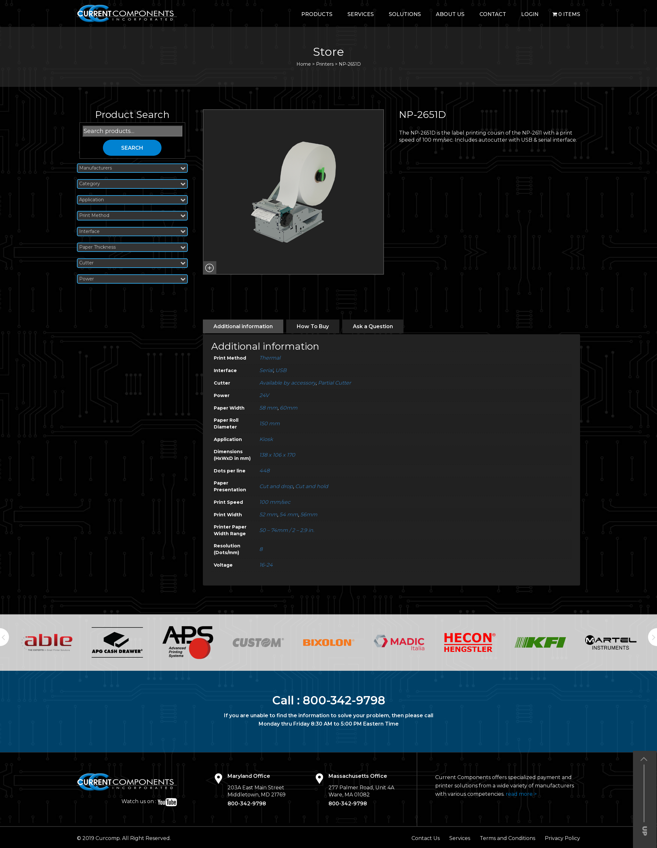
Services (360, 14)
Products (316, 14)
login (529, 14)
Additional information (243, 326)
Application (132, 199)
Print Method (132, 215)
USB (281, 370)
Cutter (132, 263)
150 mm (269, 423)
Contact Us (426, 838)
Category (132, 183)
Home (303, 64)
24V (264, 395)
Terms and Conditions (507, 838)
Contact (492, 14)
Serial (266, 370)
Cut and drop (276, 486)
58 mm (268, 408)
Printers (325, 64)
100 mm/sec (274, 502)
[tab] (243, 326)
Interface (132, 231)
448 (264, 471)
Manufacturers (132, 168)
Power (132, 279)
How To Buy (313, 326)
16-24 (266, 565)
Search (132, 148)
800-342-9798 (344, 700)
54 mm (288, 514)
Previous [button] (4, 637)
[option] (47, 642)
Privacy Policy (562, 838)
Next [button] (652, 637)
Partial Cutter (334, 383)
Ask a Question (373, 326)
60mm (288, 408)
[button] (209, 268)
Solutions (405, 14)
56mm (308, 514)
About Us (450, 14)
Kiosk (266, 439)
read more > (521, 794)
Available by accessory (287, 383)
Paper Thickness (132, 247)
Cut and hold (311, 486)
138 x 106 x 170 (277, 455)
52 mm (268, 514)
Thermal (269, 358)
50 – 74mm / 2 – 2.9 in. (286, 530)
